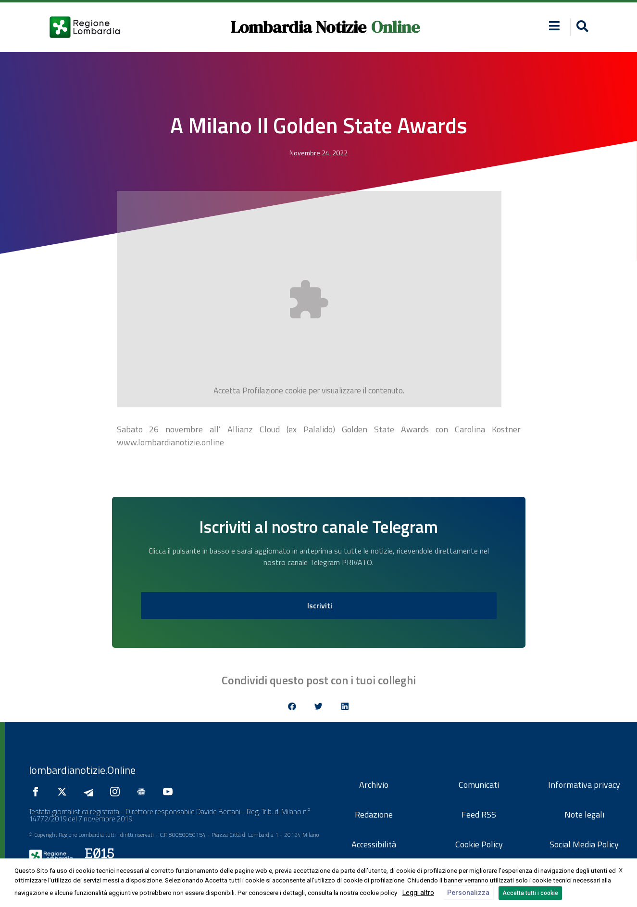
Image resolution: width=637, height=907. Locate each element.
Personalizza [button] (468, 892)
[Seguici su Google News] (144, 791)
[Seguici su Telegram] (91, 791)
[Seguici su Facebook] (38, 791)
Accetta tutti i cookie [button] (530, 893)
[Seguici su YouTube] (170, 791)
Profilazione (262, 390)
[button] (554, 26)
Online (395, 26)
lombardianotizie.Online (82, 770)
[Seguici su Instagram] (117, 791)
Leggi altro (418, 892)
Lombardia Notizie (298, 26)
